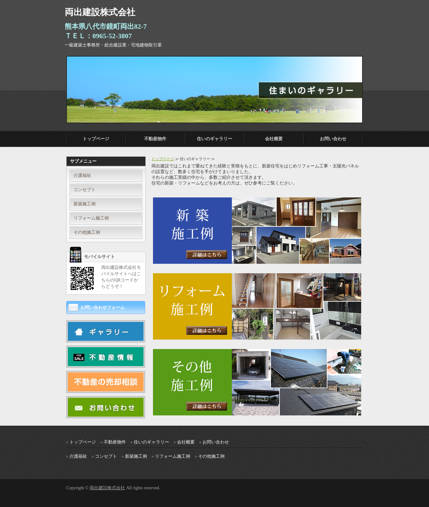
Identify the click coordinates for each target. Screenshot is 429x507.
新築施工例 (84, 204)
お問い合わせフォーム (102, 307)
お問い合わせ (333, 138)
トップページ (96, 138)
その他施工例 (86, 232)
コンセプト (84, 189)
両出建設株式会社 (107, 488)
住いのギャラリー (214, 138)
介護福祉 (82, 175)
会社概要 (274, 138)
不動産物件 (155, 138)
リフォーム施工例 (91, 218)
